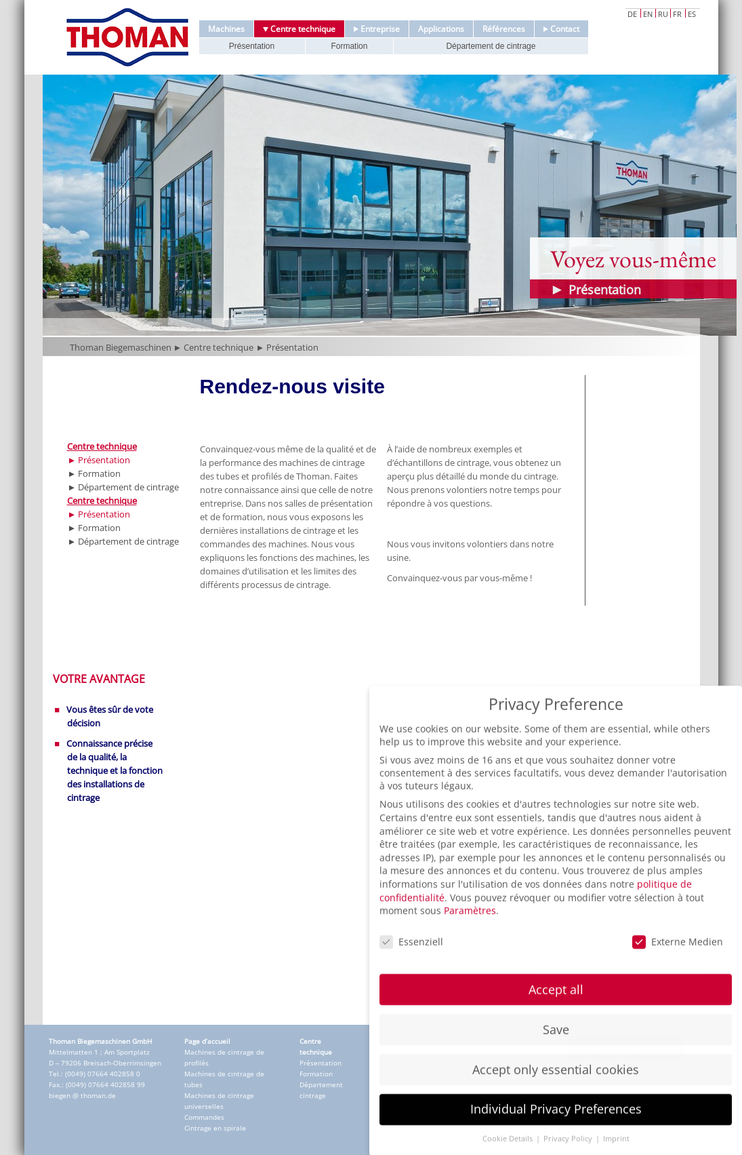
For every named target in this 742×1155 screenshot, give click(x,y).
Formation (349, 46)
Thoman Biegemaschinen (120, 347)
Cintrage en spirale (215, 1128)
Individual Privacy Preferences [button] (556, 1133)
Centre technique (299, 29)
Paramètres (470, 934)
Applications (441, 29)
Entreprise (377, 29)
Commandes (204, 1117)
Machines (226, 29)
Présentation (251, 46)
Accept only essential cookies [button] (555, 1093)
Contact (561, 29)
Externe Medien (677, 965)
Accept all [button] (556, 1013)
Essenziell (411, 965)
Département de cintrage (490, 46)
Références (503, 29)
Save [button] (556, 1053)
